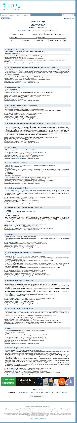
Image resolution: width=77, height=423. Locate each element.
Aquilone (11, 56)
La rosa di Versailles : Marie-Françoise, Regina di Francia (26, 67)
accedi (71, 15)
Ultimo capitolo (20, 49)
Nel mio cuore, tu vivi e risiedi (17, 105)
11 (27, 392)
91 (32, 142)
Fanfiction (4, 15)
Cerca (18, 15)
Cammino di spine (13, 348)
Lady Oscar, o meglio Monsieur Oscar (20, 308)
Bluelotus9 (11, 77)
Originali (11, 15)
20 (42, 392)
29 (57, 392)
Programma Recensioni (50, 31)
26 (52, 392)
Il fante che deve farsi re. (15, 280)
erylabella (11, 224)
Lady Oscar (38, 24)
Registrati (65, 15)
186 (33, 183)
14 (32, 392)
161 (33, 374)
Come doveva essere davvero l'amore (20, 207)
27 (54, 392)
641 (33, 276)
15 (34, 392)
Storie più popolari (34, 31)
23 (47, 392)
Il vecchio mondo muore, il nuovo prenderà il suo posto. (26, 123)
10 (26, 392)
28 (56, 392)
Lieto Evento (11, 147)
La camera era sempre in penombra (19, 252)
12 (32, 82)
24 (49, 392)
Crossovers (42, 27)
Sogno (9, 328)
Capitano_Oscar (13, 95)
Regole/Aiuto (25, 15)
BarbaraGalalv (12, 368)
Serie (31, 27)
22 (46, 392)
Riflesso (10, 234)
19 (41, 392)
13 (31, 392)
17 (37, 392)
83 (32, 229)
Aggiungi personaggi (68, 18)
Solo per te (10, 49)
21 (44, 392)
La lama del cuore (13, 163)
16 (32, 119)
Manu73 (11, 270)
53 (32, 304)
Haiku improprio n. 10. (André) (17, 188)
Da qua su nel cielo (13, 87)
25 (51, 392)
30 (59, 392)
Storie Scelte (22, 31)
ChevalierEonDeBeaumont (16, 137)
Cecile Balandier (13, 178)
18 (39, 392)
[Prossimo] (64, 392)
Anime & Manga (37, 22)
